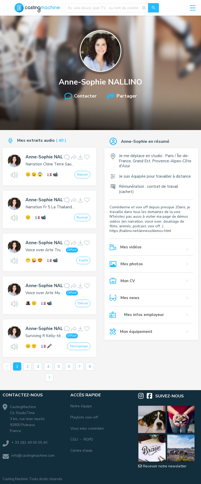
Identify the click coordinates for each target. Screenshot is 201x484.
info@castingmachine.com (33, 455)
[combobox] (112, 7)
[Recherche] (153, 7)
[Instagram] (142, 396)
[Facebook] (151, 396)
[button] (151, 249)
